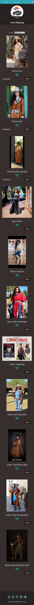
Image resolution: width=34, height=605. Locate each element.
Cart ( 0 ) (5, 2)
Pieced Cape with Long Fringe (17, 171)
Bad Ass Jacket (17, 121)
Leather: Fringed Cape (17, 364)
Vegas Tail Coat (17, 221)
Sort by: (11, 32)
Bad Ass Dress (17, 70)
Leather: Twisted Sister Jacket (17, 464)
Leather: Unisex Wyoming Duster (17, 514)
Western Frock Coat (17, 271)
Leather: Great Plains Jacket (17, 414)
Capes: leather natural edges (17, 321)
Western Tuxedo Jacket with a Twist (17, 565)
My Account (16, 2)
